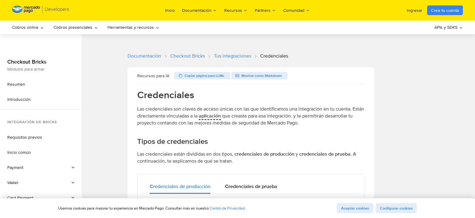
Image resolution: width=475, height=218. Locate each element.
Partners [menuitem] (265, 10)
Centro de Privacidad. (228, 208)
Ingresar (414, 10)
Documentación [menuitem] (199, 10)
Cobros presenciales (76, 27)
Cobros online (28, 27)
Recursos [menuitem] (235, 10)
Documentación (144, 55)
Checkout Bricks (187, 55)
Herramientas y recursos (133, 27)
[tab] (180, 186)
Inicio (170, 10)
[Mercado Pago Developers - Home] (40, 10)
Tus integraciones (232, 55)
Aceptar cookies (355, 208)
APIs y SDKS (448, 27)
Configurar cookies (396, 208)
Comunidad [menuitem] (296, 10)
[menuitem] (28, 27)
